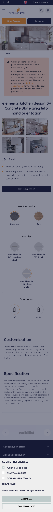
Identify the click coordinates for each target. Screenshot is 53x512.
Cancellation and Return (13, 490)
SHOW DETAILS (8, 484)
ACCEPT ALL (26, 499)
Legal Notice (35, 490)
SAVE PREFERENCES (26, 506)
